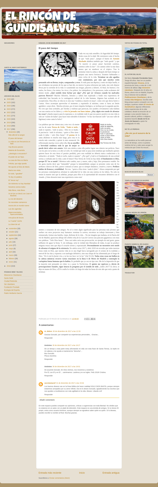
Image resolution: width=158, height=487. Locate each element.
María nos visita (14, 170)
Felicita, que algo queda (17, 164)
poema (72, 135)
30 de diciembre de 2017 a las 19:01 (66, 366)
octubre (12, 232)
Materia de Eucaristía (16, 150)
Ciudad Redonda (10, 281)
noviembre (13, 228)
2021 (9, 116)
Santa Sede (8, 278)
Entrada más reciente (50, 472)
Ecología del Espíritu (12, 290)
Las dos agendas (14, 209)
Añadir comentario (47, 400)
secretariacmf (50, 383)
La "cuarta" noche (15, 221)
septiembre (13, 235)
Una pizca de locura (16, 218)
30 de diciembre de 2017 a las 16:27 (66, 345)
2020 (9, 119)
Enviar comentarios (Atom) (59, 478)
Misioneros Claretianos (12, 275)
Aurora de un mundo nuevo (18, 206)
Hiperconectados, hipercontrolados (15, 213)
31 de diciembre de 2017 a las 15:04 (70, 383)
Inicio (82, 472)
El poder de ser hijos (16, 157)
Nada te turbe (72, 127)
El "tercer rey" (13, 180)
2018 (9, 126)
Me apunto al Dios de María (18, 167)
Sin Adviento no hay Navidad (19, 184)
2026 (9, 99)
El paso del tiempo (15, 138)
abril (11, 252)
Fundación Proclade (11, 287)
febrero (12, 258)
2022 (9, 112)
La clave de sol (14, 224)
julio (10, 242)
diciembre (13, 132)
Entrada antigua (111, 472)
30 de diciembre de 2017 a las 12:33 (66, 331)
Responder (48, 338)
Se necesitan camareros (17, 202)
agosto (11, 238)
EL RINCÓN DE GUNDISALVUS (42, 24)
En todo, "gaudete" (15, 174)
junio (11, 245)
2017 (9, 129)
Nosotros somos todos (16, 187)
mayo (11, 248)
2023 (9, 109)
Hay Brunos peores (15, 147)
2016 (9, 266)
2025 (9, 102)
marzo (11, 255)
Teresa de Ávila (58, 127)
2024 (9, 106)
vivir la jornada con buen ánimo (77, 111)
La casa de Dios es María (18, 160)
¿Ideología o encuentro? (17, 154)
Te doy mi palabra (15, 177)
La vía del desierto (15, 199)
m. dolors (48, 331)
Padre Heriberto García (13, 293)
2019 (9, 122)
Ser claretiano (9, 284)
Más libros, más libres (16, 190)
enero (11, 262)
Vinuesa (141, 83)
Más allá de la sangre (16, 135)
